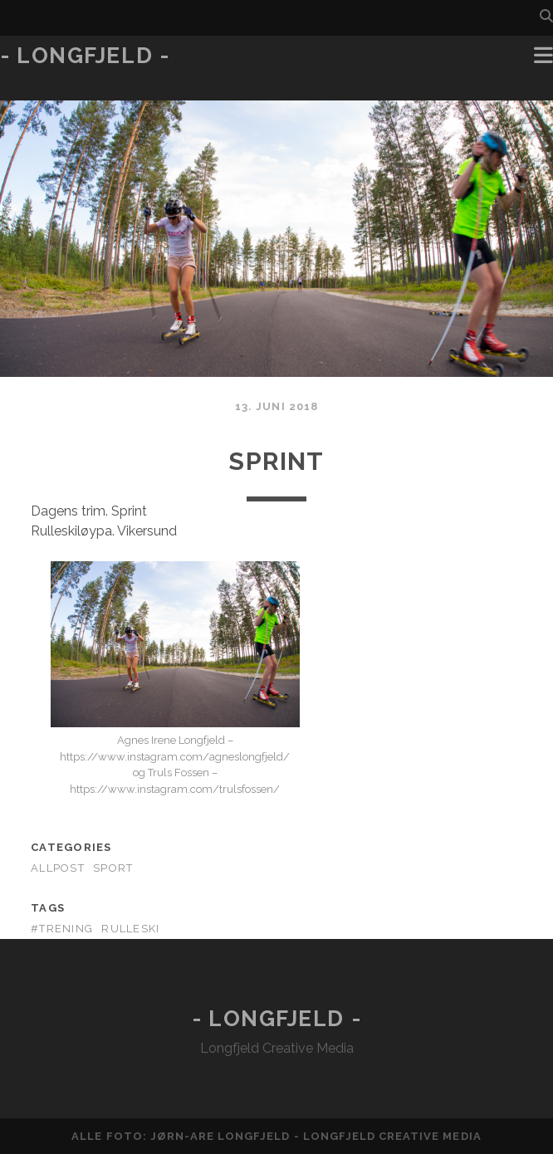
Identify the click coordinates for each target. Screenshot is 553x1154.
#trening (62, 928)
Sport (113, 868)
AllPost (58, 868)
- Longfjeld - (84, 55)
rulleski (130, 928)
